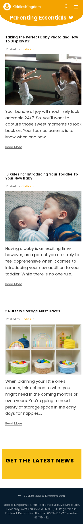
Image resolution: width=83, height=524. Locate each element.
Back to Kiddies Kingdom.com (44, 496)
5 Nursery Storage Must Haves (32, 311)
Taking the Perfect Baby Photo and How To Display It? (41, 39)
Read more (13, 147)
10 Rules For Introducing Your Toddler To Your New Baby (41, 176)
